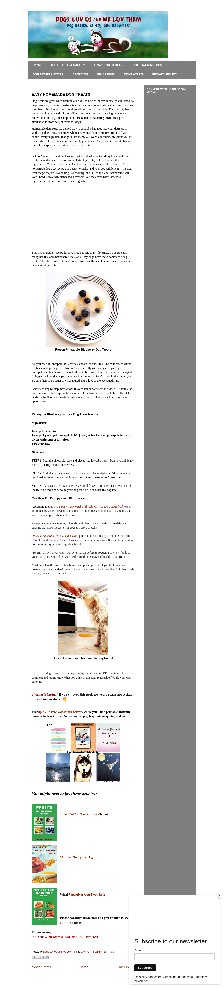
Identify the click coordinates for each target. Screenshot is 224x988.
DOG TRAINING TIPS (147, 65)
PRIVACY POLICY (164, 74)
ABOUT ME (80, 74)
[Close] (219, 895)
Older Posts (125, 967)
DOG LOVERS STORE (47, 74)
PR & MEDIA (106, 74)
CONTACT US (133, 74)
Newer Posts (41, 967)
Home (36, 65)
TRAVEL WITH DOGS (109, 65)
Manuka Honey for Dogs (77, 857)
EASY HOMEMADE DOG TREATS (61, 94)
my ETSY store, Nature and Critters (60, 711)
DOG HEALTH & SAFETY (67, 65)
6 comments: (100, 951)
